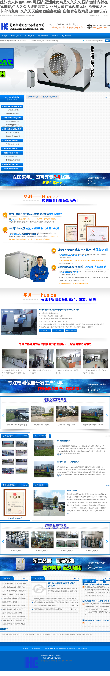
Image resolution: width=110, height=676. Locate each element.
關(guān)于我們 (43, 36)
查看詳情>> (45, 330)
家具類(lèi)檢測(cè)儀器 (11, 169)
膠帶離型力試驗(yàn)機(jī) (85, 634)
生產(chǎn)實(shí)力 (17, 550)
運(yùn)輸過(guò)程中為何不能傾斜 (13, 620)
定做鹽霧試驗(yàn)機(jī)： (10, 602)
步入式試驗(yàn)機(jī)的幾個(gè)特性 (45, 605)
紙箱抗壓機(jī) (22, 41)
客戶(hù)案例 (29, 36)
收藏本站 (105, 15)
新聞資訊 (55, 36)
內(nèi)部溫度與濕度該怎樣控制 (12, 613)
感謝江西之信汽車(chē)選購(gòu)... (17, 425)
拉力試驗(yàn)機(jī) (28, 634)
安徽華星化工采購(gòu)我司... (67, 425)
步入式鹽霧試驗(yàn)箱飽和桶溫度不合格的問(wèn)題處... (51, 602)
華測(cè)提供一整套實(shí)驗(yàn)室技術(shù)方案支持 (59, 310)
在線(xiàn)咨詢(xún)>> (71, 331)
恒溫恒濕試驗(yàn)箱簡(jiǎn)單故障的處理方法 (48, 609)
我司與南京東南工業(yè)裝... (42, 425)
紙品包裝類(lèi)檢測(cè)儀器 (12, 129)
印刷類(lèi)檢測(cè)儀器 (11, 140)
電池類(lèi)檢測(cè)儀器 (11, 164)
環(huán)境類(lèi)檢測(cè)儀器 (13, 106)
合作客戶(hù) (8, 436)
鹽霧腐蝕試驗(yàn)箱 (12, 113)
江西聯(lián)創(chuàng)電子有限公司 (92, 425)
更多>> (59, 455)
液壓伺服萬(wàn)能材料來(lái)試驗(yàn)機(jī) (45, 41)
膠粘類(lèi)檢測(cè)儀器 (11, 148)
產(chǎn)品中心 (16, 36)
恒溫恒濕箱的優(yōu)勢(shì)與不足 (12, 609)
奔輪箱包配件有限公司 (63, 441)
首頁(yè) (5, 36)
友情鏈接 (4, 629)
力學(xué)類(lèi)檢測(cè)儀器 (12, 118)
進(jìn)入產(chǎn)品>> (58, 331)
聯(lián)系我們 (66, 36)
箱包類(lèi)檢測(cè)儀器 (11, 153)
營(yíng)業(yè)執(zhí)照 (15, 518)
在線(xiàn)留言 (94, 15)
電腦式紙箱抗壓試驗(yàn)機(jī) (11, 634)
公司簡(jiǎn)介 (72, 490)
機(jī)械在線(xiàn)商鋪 (43, 634)
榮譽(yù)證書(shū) (10, 485)
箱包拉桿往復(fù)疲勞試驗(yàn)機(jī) (64, 634)
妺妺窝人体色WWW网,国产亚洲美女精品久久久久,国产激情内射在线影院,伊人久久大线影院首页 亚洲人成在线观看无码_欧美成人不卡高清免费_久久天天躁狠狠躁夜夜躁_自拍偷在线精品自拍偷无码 (54, 6)
